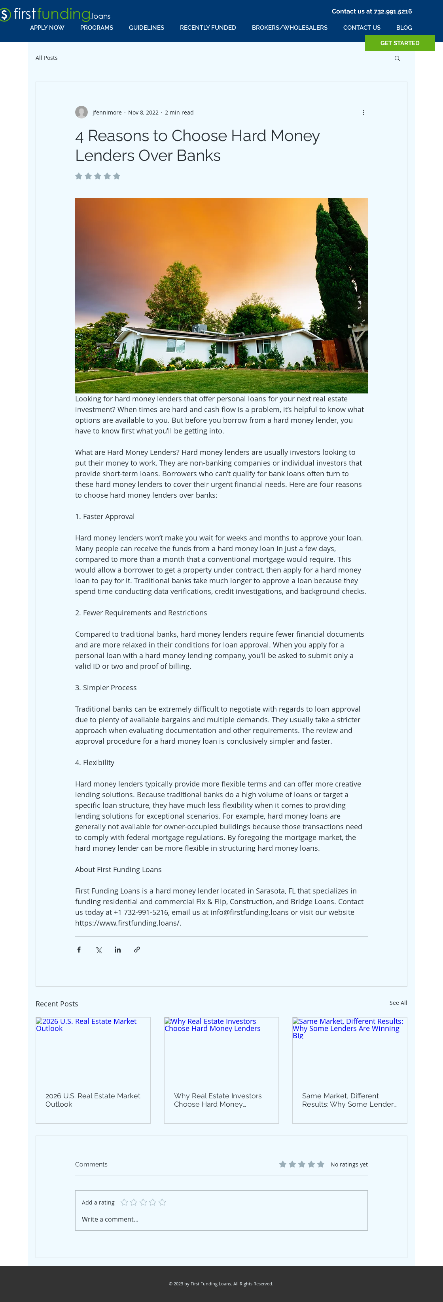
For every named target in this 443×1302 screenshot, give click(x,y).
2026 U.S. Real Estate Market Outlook (92, 1100)
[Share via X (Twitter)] (98, 949)
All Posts (47, 57)
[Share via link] (137, 949)
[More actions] (363, 112)
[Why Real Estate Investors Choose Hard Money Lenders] (222, 1050)
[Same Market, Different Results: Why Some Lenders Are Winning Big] (350, 1050)
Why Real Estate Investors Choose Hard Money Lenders (218, 1100)
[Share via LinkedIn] (117, 949)
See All (398, 1002)
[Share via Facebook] (79, 949)
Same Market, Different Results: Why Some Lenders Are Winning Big (349, 1100)
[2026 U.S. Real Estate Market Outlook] (93, 1050)
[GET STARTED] (400, 43)
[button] (397, 58)
